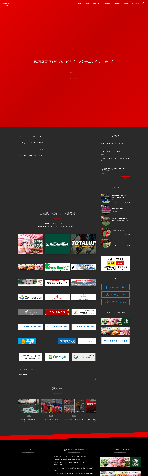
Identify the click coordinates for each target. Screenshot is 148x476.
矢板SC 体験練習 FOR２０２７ (110, 151)
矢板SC (6, 3)
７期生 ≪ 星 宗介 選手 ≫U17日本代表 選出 (115, 159)
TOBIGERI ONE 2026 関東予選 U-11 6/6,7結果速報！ (68, 459)
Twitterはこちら (117, 294)
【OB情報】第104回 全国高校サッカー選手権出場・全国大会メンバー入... (114, 169)
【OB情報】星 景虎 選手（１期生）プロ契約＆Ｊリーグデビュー (120, 197)
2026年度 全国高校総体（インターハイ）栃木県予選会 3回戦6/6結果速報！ (74, 473)
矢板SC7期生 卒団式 (118, 208)
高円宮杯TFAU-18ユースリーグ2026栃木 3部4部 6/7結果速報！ (71, 456)
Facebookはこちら (117, 287)
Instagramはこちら (117, 302)
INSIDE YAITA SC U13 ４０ (120, 231)
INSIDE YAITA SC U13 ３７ (120, 242)
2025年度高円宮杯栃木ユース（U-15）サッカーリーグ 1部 (120, 219)
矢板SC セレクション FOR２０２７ (112, 143)
